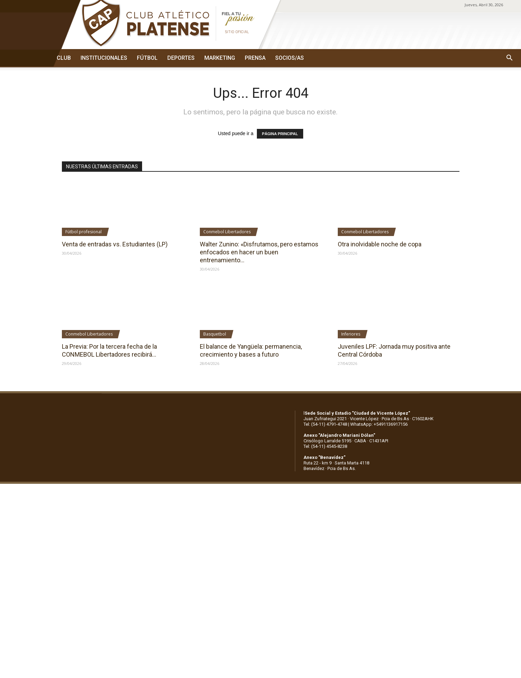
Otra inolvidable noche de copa (379, 244)
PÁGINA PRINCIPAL (280, 134)
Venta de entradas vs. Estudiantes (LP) (115, 244)
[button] (509, 58)
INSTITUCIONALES (104, 58)
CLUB (64, 58)
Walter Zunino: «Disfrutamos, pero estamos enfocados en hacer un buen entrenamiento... (259, 252)
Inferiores (350, 334)
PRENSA (255, 58)
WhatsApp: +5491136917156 (379, 424)
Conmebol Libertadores (227, 232)
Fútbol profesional (83, 232)
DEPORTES (181, 58)
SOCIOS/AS (289, 58)
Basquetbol (214, 334)
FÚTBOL (147, 58)
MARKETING (219, 58)
